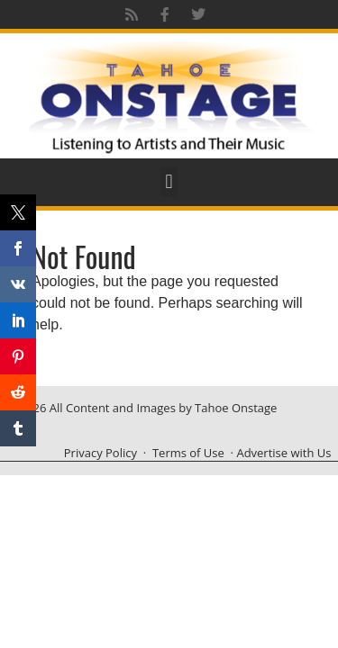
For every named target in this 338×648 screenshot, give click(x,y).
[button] (169, 182)
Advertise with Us (283, 453)
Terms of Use (188, 453)
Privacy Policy (100, 453)
